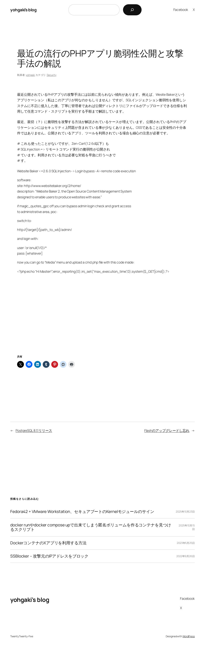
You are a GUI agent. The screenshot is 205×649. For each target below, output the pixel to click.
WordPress (189, 636)
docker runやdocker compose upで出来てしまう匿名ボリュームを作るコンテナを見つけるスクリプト (90, 527)
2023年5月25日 (186, 543)
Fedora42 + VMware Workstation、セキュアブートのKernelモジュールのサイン (82, 511)
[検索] (132, 9)
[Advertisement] (102, 319)
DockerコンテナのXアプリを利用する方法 (48, 543)
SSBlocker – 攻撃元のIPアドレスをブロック (49, 556)
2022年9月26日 (185, 556)
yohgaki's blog (23, 10)
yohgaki (30, 75)
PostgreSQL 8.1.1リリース (34, 430)
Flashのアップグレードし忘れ (166, 430)
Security (51, 75)
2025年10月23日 (185, 511)
